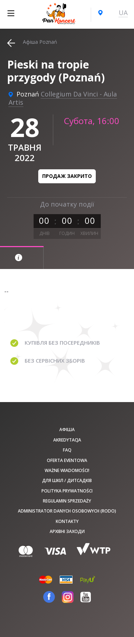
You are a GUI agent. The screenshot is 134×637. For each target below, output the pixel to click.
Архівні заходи (67, 531)
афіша (67, 429)
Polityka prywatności (67, 491)
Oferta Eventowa (67, 460)
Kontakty (67, 521)
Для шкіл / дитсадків (67, 480)
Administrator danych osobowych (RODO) (67, 511)
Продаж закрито (67, 176)
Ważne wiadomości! (67, 470)
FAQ (67, 450)
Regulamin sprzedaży (67, 501)
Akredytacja (67, 440)
